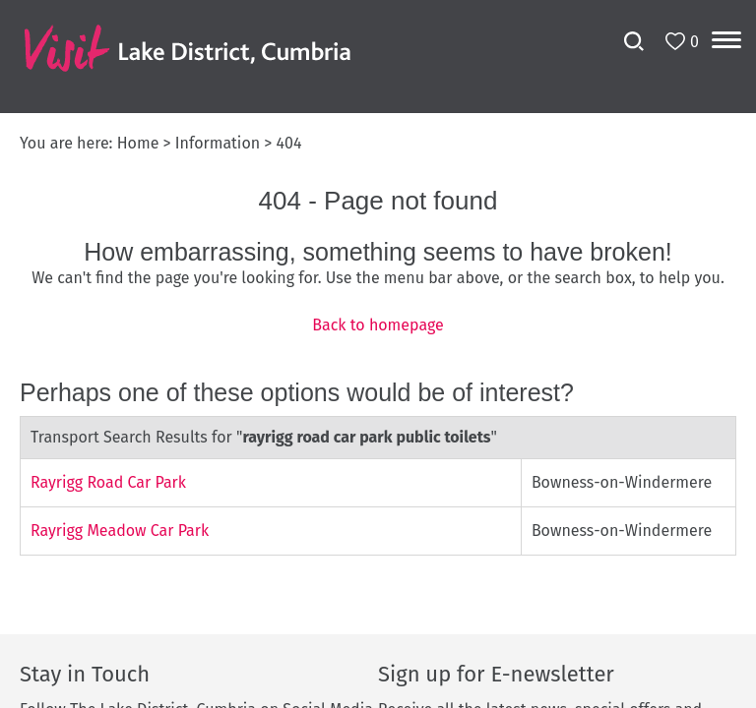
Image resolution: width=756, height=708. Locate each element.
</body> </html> (378, 354)
